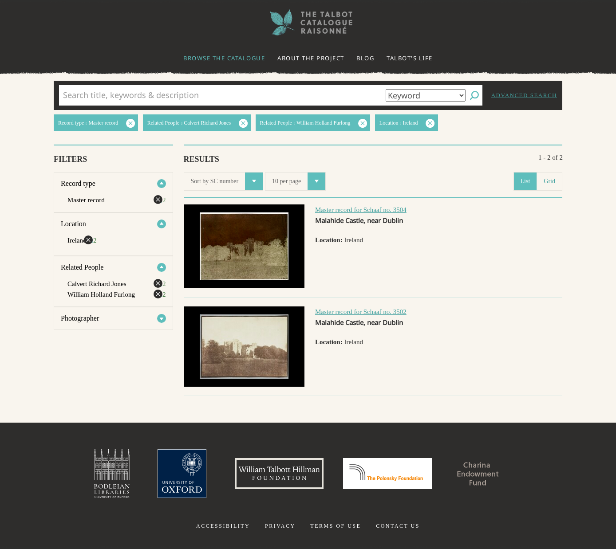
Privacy (280, 526)
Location (73, 223)
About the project (310, 58)
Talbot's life (410, 58)
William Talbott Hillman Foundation (279, 473)
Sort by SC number (227, 181)
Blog (365, 58)
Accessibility (223, 526)
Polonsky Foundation (387, 473)
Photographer (80, 318)
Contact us (398, 526)
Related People (82, 267)
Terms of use (335, 526)
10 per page (298, 181)
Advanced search (524, 95)
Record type (78, 183)
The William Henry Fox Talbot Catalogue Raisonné (308, 22)
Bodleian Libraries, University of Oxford (112, 473)
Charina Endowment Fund (478, 473)
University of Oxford (182, 473)
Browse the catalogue (224, 58)
